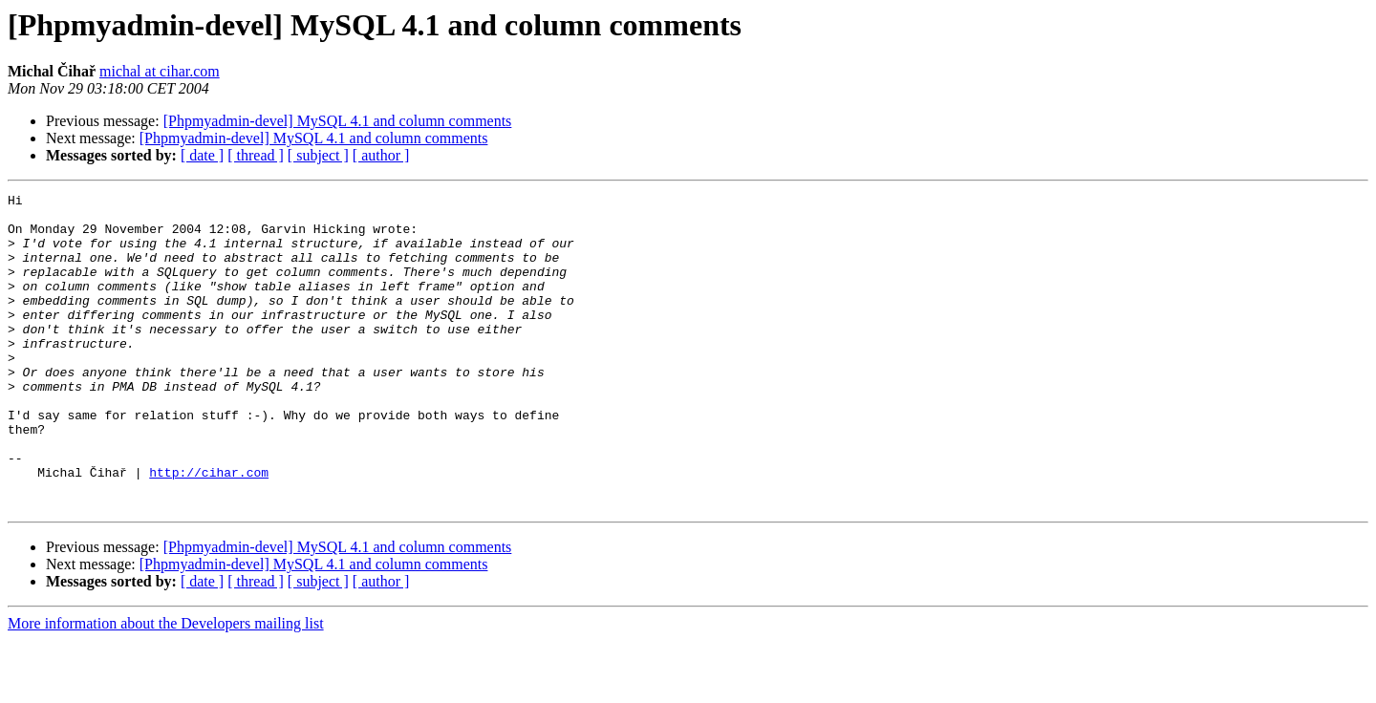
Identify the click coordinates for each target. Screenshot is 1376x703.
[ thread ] (255, 155)
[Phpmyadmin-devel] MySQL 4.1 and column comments (337, 121)
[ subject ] (318, 155)
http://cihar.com (209, 529)
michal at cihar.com (159, 71)
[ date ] (202, 155)
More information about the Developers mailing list (166, 686)
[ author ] (381, 155)
